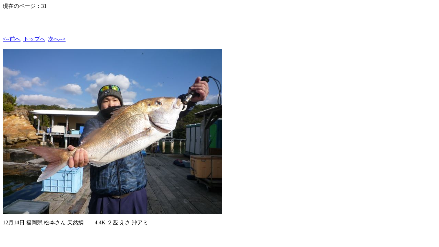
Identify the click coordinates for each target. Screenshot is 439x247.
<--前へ (12, 39)
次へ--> (57, 39)
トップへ (34, 39)
